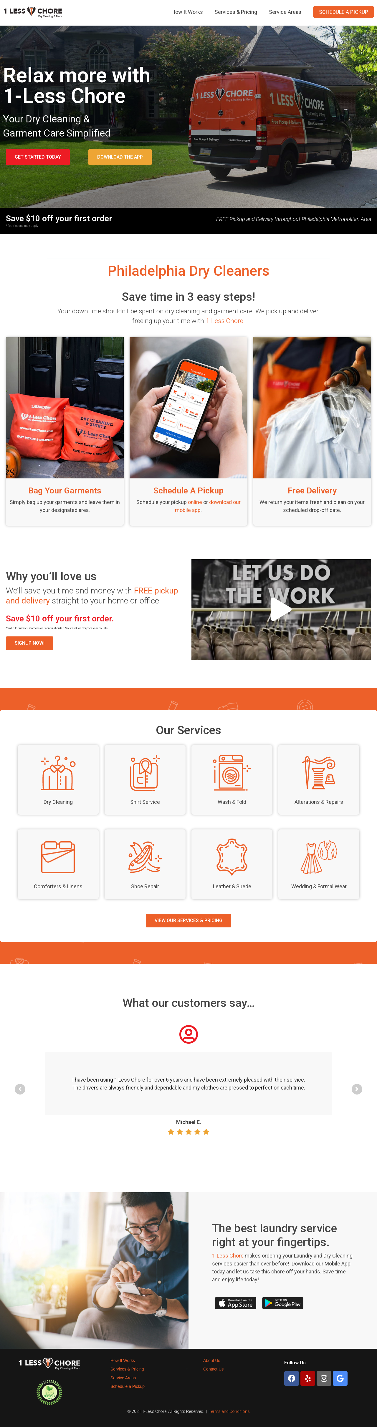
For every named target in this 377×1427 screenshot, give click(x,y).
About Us (211, 1360)
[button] (38, 157)
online (195, 502)
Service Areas (285, 12)
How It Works (187, 12)
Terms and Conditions (229, 1411)
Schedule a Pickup (343, 12)
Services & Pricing (236, 12)
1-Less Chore (224, 321)
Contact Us (213, 1369)
